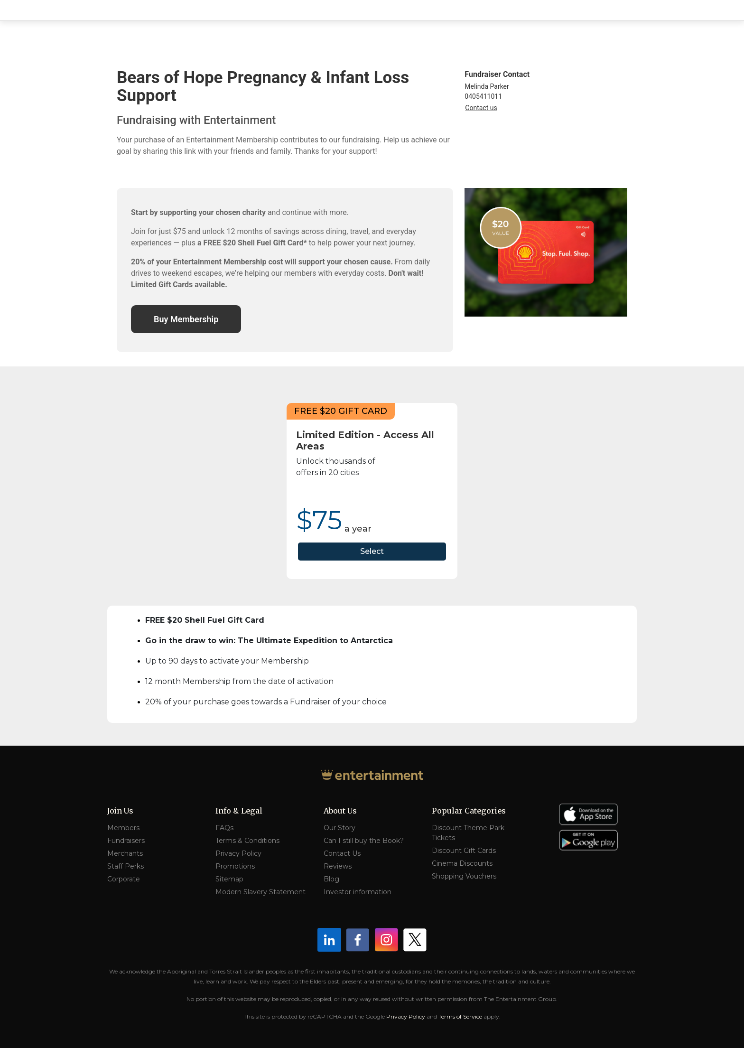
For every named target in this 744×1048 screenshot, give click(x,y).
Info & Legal (238, 810)
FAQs (224, 827)
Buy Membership (186, 319)
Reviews (338, 866)
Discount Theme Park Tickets (468, 832)
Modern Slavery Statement (260, 892)
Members (123, 827)
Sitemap (229, 879)
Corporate (123, 879)
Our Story (339, 827)
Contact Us (342, 853)
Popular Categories (469, 810)
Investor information (357, 892)
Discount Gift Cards (464, 850)
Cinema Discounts (462, 863)
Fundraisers (126, 840)
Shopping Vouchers (464, 876)
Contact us (481, 108)
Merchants (125, 853)
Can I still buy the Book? (364, 840)
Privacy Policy (238, 853)
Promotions (235, 866)
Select (372, 551)
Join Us (120, 810)
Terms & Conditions (247, 840)
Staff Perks (125, 866)
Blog (331, 879)
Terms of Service (460, 1016)
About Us (340, 810)
